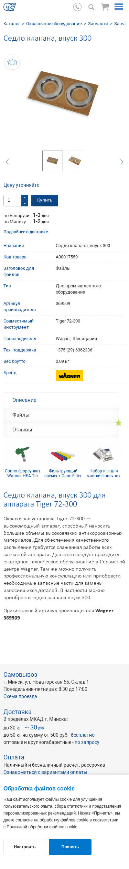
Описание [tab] (24, 400)
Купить (44, 200)
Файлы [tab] (21, 415)
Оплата (13, 757)
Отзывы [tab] (22, 430)
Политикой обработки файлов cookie (42, 827)
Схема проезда (20, 696)
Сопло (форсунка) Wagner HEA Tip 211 (22, 473)
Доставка (17, 711)
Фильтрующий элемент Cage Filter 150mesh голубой (63, 473)
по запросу (87, 742)
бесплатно (83, 735)
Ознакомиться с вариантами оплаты (45, 772)
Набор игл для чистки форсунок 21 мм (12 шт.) (103, 473)
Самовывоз (20, 674)
